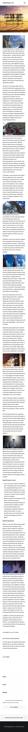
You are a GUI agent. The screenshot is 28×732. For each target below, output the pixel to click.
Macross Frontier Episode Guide (14, 717)
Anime (14, 23)
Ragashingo (18, 24)
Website (5, 692)
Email (4, 684)
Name (5, 676)
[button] (24, 3)
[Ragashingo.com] (8, 3)
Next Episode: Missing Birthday (11, 638)
